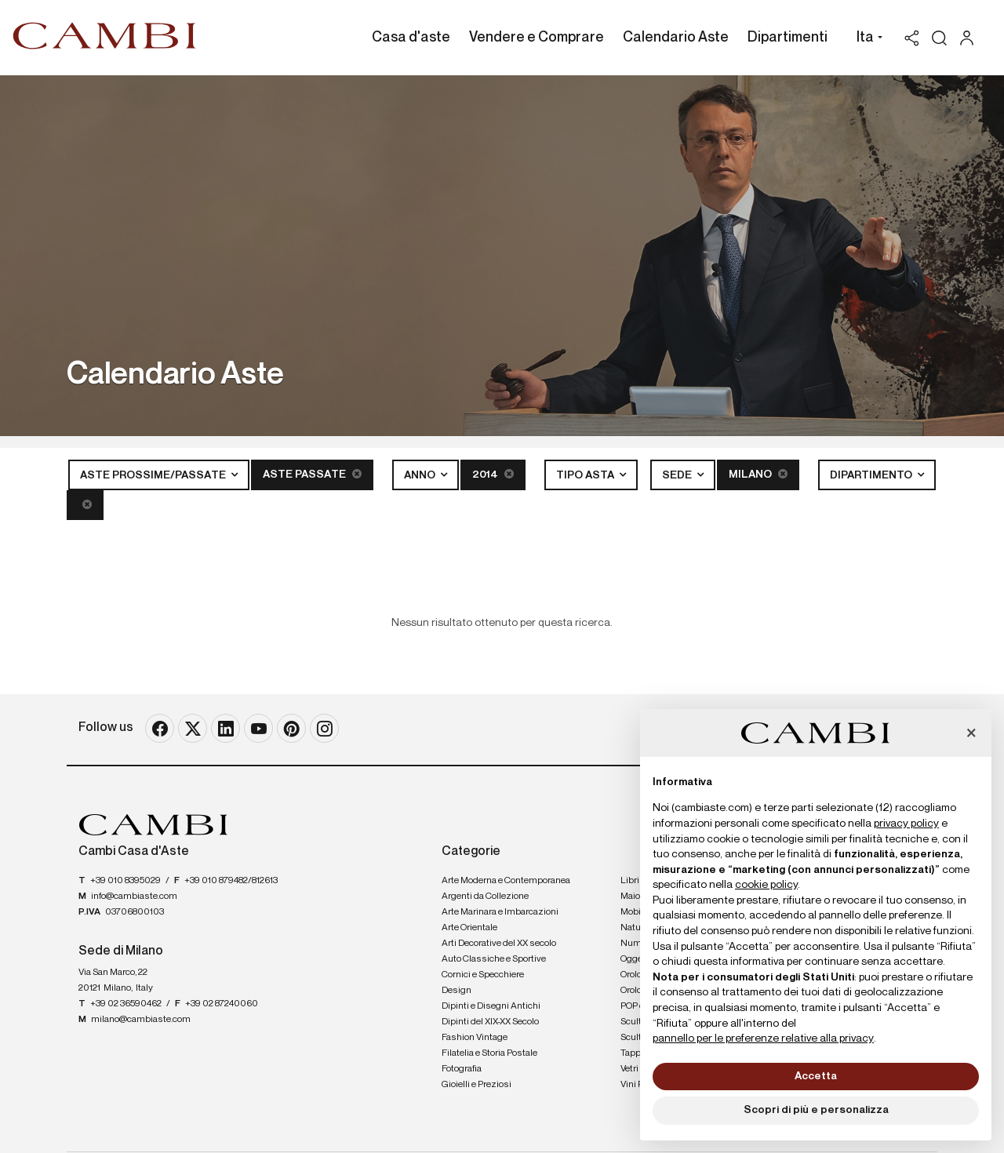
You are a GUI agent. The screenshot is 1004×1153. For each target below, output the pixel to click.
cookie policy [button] (766, 884)
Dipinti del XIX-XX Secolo (490, 1022)
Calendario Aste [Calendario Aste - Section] (676, 38)
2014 (493, 474)
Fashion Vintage (474, 1037)
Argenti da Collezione (485, 896)
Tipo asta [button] (586, 475)
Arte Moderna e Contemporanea (506, 881)
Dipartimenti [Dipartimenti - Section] (788, 38)
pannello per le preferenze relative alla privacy (763, 1038)
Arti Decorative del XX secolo (499, 943)
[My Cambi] (970, 38)
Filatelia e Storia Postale (489, 1053)
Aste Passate (312, 474)
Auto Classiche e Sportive (494, 959)
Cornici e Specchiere (483, 975)
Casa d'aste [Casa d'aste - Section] (411, 38)
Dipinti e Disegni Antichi (491, 1006)
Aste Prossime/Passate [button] (154, 475)
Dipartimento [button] (872, 475)
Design (456, 990)
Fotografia (462, 1069)
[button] (865, 39)
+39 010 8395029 (125, 881)
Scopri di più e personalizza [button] (816, 1109)
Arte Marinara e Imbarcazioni (500, 912)
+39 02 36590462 (126, 1004)
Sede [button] (678, 475)
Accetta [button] (816, 1076)
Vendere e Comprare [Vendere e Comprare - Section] (536, 38)
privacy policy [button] (906, 823)
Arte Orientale (469, 928)
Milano (758, 474)
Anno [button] (421, 475)
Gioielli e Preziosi (476, 1084)
